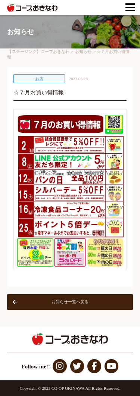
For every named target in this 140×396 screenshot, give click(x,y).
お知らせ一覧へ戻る (50, 302)
